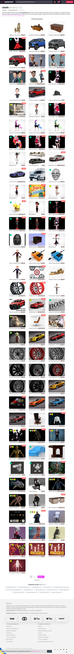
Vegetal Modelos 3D (28, 589)
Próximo (41, 577)
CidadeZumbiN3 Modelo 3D (54, 491)
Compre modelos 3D (12, 624)
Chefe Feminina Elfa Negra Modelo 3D (37, 442)
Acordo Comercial (42, 635)
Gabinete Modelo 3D (53, 458)
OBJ (6, 15)
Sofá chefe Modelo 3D (34, 165)
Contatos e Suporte (44, 624)
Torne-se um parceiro (11, 637)
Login (63, 2)
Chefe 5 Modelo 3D (33, 491)
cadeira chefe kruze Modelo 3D (35, 328)
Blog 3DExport (9, 639)
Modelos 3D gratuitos (11, 630)
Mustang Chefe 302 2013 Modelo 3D (37, 344)
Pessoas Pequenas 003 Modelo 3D (17, 100)
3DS (11, 15)
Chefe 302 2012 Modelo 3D (15, 181)
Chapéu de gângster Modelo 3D (55, 100)
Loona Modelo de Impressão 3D (36, 540)
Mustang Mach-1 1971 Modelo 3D (56, 344)
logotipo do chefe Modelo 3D (55, 312)
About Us (9, 603)
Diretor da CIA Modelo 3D (54, 426)
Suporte (40, 626)
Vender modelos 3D (10, 635)
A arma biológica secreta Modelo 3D (17, 442)
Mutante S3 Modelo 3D (14, 507)
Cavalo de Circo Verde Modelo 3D (56, 132)
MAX (3, 15)
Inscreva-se (69, 2)
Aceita (49, 651)
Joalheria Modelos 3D (39, 589)
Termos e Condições (43, 639)
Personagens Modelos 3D (23, 587)
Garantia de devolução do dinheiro (46, 641)
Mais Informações (35, 651)
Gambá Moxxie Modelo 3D (34, 116)
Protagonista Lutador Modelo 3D (36, 523)
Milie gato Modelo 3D (53, 198)
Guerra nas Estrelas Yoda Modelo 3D (17, 344)
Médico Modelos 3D (64, 589)
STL (13, 15)
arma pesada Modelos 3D (31, 592)
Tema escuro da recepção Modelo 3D (17, 116)
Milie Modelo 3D (32, 214)
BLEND (19, 15)
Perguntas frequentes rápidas (45, 630)
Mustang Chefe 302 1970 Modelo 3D (56, 409)
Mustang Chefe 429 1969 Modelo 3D (17, 426)
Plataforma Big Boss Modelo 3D (55, 442)
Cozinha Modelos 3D (36, 587)
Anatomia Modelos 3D (56, 592)
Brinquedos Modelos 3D (52, 589)
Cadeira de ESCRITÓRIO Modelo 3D (56, 523)
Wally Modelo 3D (12, 165)
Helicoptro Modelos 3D (18, 592)
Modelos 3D (9, 626)
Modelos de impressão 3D (12, 628)
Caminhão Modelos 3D (44, 592)
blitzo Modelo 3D (52, 247)
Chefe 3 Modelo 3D (53, 540)
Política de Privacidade (43, 637)
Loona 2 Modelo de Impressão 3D (16, 540)
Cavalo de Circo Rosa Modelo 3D (16, 132)
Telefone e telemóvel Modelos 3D (13, 589)
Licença (40, 633)
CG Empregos (9, 641)
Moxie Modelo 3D (13, 198)
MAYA (23, 15)
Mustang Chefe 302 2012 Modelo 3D (37, 409)
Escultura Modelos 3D (10, 587)
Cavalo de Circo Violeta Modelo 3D (36, 132)
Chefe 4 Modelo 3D (33, 507)
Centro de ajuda (41, 628)
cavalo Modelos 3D (47, 587)
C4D (16, 15)
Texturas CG (9, 633)
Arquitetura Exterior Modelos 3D (61, 587)
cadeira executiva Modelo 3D (35, 426)
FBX (8, 15)
